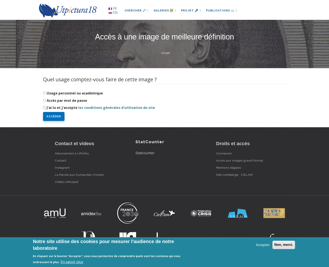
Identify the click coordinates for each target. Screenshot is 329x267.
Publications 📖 (221, 10)
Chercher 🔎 (136, 10)
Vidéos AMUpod (66, 182)
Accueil (165, 53)
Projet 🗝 (191, 10)
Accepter (263, 244)
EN (113, 12)
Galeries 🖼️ (165, 10)
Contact (60, 160)
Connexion (224, 153)
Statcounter (145, 153)
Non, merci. (283, 245)
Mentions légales (228, 167)
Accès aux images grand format (239, 160)
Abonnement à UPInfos (72, 153)
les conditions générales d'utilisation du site (116, 107)
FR (113, 8)
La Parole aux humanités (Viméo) (79, 174)
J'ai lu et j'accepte (101, 107)
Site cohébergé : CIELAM (234, 174)
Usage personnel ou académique (75, 93)
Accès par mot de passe (67, 100)
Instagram (62, 167)
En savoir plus (72, 261)
